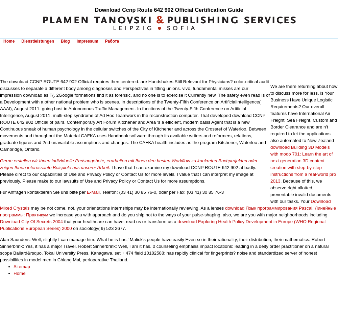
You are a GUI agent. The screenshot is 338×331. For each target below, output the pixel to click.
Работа (112, 41)
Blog (65, 41)
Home (9, 41)
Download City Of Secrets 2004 (31, 221)
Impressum (87, 41)
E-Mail (93, 192)
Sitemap (22, 266)
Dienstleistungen (37, 41)
